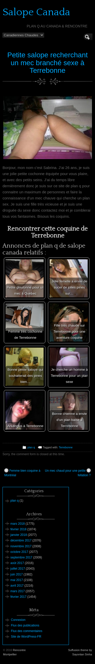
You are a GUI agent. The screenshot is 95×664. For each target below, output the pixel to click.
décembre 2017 (20, 540)
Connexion (18, 620)
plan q (31, 447)
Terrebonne (66, 447)
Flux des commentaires (26, 631)
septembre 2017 (21, 557)
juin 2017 (16, 574)
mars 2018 (17, 523)
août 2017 (17, 563)
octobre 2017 (19, 552)
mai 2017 (16, 580)
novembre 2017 (20, 546)
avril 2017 (17, 585)
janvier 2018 (18, 535)
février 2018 (18, 529)
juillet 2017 (17, 568)
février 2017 (18, 597)
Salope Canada (36, 12)
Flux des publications (25, 625)
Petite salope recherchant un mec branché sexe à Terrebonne (47, 63)
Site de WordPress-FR (26, 636)
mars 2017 (17, 591)
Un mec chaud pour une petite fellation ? (68, 472)
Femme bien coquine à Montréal (22, 472)
